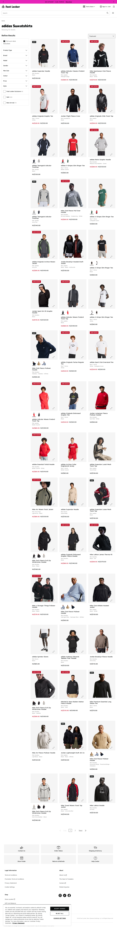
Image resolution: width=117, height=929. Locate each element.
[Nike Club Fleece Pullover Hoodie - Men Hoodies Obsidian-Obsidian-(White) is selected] (34, 363)
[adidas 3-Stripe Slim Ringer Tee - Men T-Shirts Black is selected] (92, 263)
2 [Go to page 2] (75, 830)
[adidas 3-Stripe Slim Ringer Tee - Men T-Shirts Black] (97, 312)
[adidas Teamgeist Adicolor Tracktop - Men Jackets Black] (39, 212)
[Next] (114, 2)
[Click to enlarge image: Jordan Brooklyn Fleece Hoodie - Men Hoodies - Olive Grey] (113, 651)
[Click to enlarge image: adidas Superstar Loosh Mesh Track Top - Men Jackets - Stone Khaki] (113, 459)
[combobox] (56, 13)
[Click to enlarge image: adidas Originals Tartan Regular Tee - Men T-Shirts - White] (84, 357)
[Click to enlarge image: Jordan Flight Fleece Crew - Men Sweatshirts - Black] (84, 111)
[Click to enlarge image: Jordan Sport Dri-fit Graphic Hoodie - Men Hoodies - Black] (55, 306)
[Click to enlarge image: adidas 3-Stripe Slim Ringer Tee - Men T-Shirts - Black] (113, 257)
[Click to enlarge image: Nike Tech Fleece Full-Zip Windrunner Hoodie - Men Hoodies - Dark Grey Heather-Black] (55, 800)
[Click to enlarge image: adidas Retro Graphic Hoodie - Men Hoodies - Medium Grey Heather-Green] (113, 154)
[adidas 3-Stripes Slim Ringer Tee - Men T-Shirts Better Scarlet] (97, 212)
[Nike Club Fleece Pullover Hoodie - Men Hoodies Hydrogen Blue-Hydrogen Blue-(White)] (44, 363)
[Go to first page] (60, 830)
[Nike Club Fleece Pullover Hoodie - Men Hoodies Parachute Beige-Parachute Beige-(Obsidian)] (39, 363)
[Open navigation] (113, 13)
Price (15, 81)
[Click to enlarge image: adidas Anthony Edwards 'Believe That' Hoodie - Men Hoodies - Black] (84, 651)
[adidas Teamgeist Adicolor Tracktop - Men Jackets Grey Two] (39, 161)
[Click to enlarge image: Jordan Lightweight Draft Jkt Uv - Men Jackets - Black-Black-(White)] (84, 748)
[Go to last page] (85, 830)
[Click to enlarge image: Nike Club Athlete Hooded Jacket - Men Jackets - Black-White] (113, 600)
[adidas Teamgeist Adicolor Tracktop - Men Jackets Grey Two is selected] (34, 212)
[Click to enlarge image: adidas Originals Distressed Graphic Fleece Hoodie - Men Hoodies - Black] (84, 549)
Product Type (15, 50)
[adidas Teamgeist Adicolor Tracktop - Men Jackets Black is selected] (34, 161)
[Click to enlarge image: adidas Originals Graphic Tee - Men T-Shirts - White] (55, 111)
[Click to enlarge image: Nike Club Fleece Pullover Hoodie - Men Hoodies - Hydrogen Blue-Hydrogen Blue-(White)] (84, 600)
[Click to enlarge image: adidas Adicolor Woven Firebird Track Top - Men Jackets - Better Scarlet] (55, 408)
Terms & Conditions (11, 875)
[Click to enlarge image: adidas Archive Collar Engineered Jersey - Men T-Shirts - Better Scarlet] (84, 459)
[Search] (56, 13)
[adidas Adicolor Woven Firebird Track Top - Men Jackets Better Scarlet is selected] (34, 414)
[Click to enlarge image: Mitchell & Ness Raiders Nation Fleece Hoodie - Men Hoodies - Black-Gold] (84, 696)
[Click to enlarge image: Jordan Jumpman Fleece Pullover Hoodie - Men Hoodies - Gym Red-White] (113, 408)
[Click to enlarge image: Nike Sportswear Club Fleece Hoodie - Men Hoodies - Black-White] (113, 66)
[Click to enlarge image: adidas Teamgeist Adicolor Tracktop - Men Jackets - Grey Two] (55, 205)
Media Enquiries (64, 887)
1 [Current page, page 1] (70, 830)
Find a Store (6, 43)
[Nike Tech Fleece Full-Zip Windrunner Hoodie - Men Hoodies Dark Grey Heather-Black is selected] (34, 807)
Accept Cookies (59, 908)
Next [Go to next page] (80, 830)
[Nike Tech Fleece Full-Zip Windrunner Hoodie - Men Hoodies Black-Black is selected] (34, 556)
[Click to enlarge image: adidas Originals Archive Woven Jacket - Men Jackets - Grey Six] (55, 257)
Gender (15, 65)
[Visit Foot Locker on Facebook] (69, 895)
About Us (63, 875)
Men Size (15, 70)
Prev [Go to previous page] (65, 830)
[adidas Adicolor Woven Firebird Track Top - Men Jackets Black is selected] (63, 312)
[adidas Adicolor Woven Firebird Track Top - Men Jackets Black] (39, 414)
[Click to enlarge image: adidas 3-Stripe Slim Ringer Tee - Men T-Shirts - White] (113, 306)
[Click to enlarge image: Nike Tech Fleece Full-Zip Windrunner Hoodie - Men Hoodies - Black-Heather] (55, 696)
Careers (62, 883)
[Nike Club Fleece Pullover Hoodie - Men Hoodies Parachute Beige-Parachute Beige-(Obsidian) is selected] (92, 754)
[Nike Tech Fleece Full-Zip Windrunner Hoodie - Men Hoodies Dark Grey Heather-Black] (44, 556)
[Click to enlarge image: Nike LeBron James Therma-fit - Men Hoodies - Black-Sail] (113, 549)
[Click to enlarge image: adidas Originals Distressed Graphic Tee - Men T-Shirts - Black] (84, 408)
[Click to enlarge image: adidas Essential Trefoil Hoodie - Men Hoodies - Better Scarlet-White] (55, 459)
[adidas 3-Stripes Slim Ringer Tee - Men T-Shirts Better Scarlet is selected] (63, 161)
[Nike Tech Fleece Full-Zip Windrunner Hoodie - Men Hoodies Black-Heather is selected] (34, 703)
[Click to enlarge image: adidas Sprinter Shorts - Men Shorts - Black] (55, 651)
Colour (15, 76)
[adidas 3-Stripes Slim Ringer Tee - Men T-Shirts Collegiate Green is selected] (92, 212)
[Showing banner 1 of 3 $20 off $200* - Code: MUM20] (58, 2)
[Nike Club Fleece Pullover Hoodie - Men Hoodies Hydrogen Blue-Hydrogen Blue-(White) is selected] (63, 607)
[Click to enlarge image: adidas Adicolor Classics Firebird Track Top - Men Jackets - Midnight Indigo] (84, 66)
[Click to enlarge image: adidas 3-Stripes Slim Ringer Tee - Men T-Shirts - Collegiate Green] (113, 205)
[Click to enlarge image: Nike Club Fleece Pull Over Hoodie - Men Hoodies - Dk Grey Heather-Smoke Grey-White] (84, 205)
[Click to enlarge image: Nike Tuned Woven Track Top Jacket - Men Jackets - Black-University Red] (84, 800)
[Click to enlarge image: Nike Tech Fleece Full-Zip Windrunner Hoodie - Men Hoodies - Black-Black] (55, 549)
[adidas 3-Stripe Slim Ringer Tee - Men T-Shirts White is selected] (92, 312)
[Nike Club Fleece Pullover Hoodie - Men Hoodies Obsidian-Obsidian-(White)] (73, 607)
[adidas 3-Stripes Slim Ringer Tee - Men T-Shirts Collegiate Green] (68, 161)
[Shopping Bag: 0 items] (113, 6)
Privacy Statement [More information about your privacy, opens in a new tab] (18, 923)
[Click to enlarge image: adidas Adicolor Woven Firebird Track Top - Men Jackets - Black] (84, 306)
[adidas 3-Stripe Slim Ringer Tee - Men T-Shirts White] (97, 263)
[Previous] (3, 2)
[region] (37, 915)
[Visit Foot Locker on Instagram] (60, 895)
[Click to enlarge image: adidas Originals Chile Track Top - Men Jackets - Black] (113, 111)
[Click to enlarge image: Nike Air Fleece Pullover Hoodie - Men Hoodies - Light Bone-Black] (55, 748)
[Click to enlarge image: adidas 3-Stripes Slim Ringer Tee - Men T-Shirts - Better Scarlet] (84, 154)
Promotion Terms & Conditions (14, 879)
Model (15, 60)
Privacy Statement (11, 883)
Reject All (59, 913)
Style (15, 86)
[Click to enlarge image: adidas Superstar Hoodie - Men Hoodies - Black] (55, 66)
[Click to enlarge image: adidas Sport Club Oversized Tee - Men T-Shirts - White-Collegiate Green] (113, 357)
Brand (15, 55)
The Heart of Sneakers (66, 879)
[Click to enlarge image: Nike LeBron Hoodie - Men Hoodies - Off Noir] (113, 800)
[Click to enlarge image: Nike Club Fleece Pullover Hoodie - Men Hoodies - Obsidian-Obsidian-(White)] (55, 357)
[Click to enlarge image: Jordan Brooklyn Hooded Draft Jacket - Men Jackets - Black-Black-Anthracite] (84, 257)
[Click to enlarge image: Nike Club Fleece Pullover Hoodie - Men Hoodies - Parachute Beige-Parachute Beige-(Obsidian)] (113, 748)
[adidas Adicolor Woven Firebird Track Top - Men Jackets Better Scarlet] (68, 312)
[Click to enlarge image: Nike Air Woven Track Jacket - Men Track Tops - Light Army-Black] (55, 504)
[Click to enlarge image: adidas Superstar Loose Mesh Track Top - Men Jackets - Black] (113, 504)
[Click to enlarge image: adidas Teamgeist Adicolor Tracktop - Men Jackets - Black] (55, 154)
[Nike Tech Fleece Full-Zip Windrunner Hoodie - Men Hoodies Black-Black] (39, 703)
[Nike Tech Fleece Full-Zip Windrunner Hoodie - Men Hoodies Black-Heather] (39, 556)
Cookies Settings (60, 918)
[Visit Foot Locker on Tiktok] (64, 895)
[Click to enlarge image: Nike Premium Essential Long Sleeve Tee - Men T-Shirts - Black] (113, 696)
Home (3, 21)
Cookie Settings (10, 887)
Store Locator (10, 899)
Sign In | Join (105, 7)
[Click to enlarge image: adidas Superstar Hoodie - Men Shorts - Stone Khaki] (84, 504)
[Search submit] (107, 13)
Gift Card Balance (10, 903)
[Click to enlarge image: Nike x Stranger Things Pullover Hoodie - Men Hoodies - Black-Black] (55, 600)
